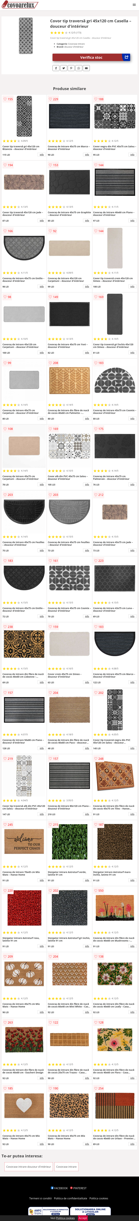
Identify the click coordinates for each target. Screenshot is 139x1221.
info (42, 154)
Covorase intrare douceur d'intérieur (28, 1167)
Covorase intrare (66, 1167)
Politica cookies (98, 1198)
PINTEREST (78, 1188)
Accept (83, 1218)
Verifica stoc (105, 57)
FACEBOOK (59, 1188)
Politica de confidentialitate (70, 1198)
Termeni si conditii (40, 1198)
